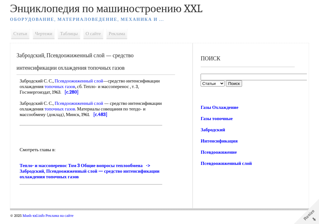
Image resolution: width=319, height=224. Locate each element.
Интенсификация (219, 141)
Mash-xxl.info (33, 215)
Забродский (213, 130)
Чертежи (43, 33)
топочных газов (60, 86)
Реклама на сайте (59, 215)
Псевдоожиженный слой (79, 81)
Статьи (20, 33)
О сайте (93, 33)
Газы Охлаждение (219, 107)
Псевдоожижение (219, 152)
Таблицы (69, 33)
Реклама (117, 33)
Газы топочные (217, 118)
